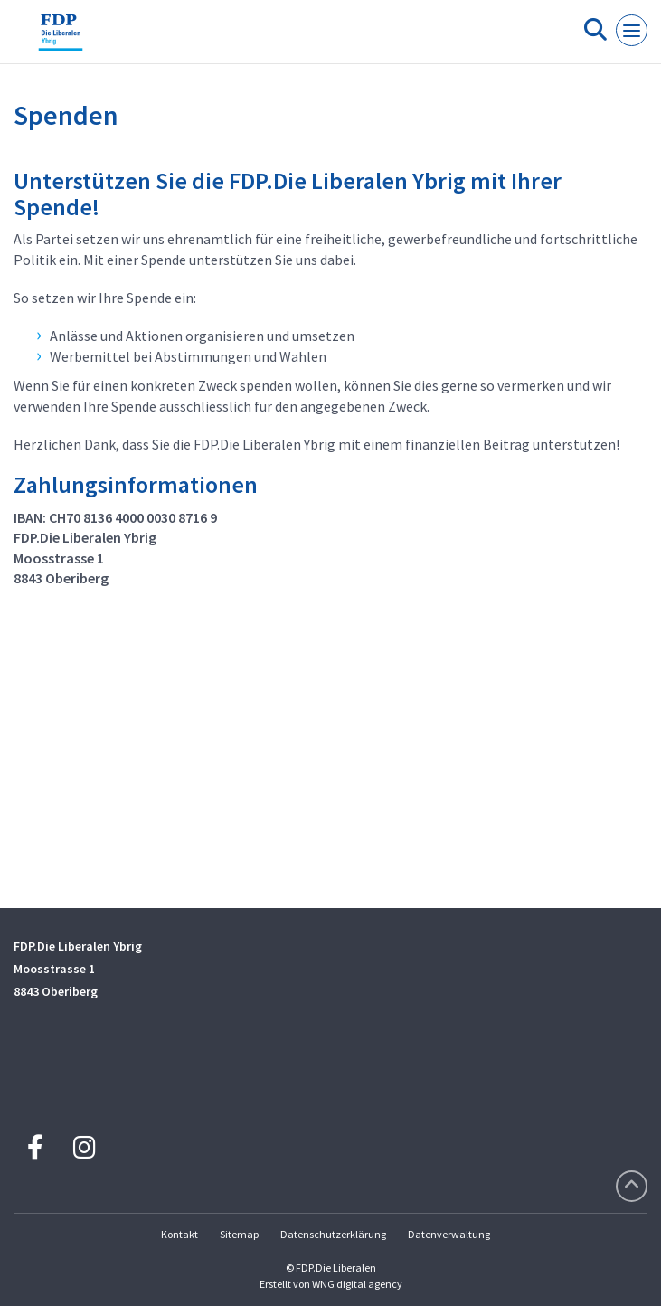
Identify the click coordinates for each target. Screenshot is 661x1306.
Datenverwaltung (449, 1234)
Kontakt (179, 1234)
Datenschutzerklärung (333, 1234)
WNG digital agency (357, 1284)
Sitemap (239, 1234)
